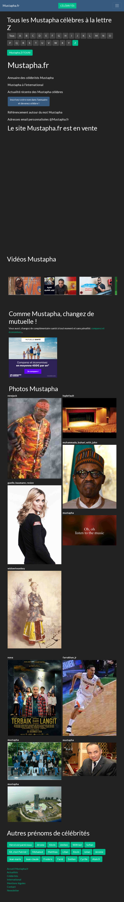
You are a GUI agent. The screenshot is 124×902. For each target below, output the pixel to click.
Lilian (65, 851)
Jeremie (99, 851)
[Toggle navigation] (117, 6)
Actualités (12, 872)
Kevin (76, 851)
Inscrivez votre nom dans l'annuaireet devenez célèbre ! (28, 101)
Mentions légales (16, 883)
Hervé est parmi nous (20, 844)
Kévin (52, 844)
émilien (64, 844)
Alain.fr (96, 859)
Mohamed (37, 851)
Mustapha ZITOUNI (20, 52)
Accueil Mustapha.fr (17, 868)
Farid (60, 859)
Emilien (72, 859)
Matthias (53, 851)
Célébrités (67, 5)
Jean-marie (15, 859)
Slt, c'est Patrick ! (18, 851)
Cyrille (84, 859)
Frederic (47, 859)
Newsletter (13, 890)
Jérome (40, 844)
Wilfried (77, 844)
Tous (11, 35)
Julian (87, 851)
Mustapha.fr (11, 5)
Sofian (89, 844)
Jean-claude (32, 859)
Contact (11, 886)
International (14, 879)
